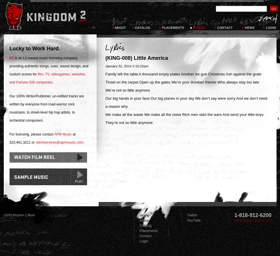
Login (144, 241)
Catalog (141, 23)
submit (274, 8)
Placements (171, 23)
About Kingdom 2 (119, 23)
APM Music (63, 134)
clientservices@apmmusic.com (59, 142)
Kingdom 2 (53, 16)
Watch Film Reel (48, 157)
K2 (12, 58)
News (248, 23)
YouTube (194, 220)
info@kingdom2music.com (253, 220)
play (78, 176)
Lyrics (199, 23)
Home (144, 215)
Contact (224, 23)
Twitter (192, 215)
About (144, 220)
